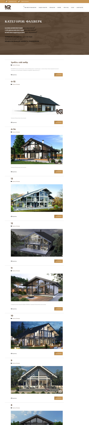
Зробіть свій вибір (19, 62)
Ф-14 (13, 129)
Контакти (80, 7)
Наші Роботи (43, 7)
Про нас (66, 7)
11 (12, 268)
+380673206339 (25, 1)
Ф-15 (13, 81)
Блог (72, 7)
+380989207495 (12, 1)
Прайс (59, 7)
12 (12, 223)
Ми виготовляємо (30, 7)
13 (12, 178)
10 (12, 315)
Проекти (52, 7)
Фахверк (18, 65)
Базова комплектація (14, 28)
